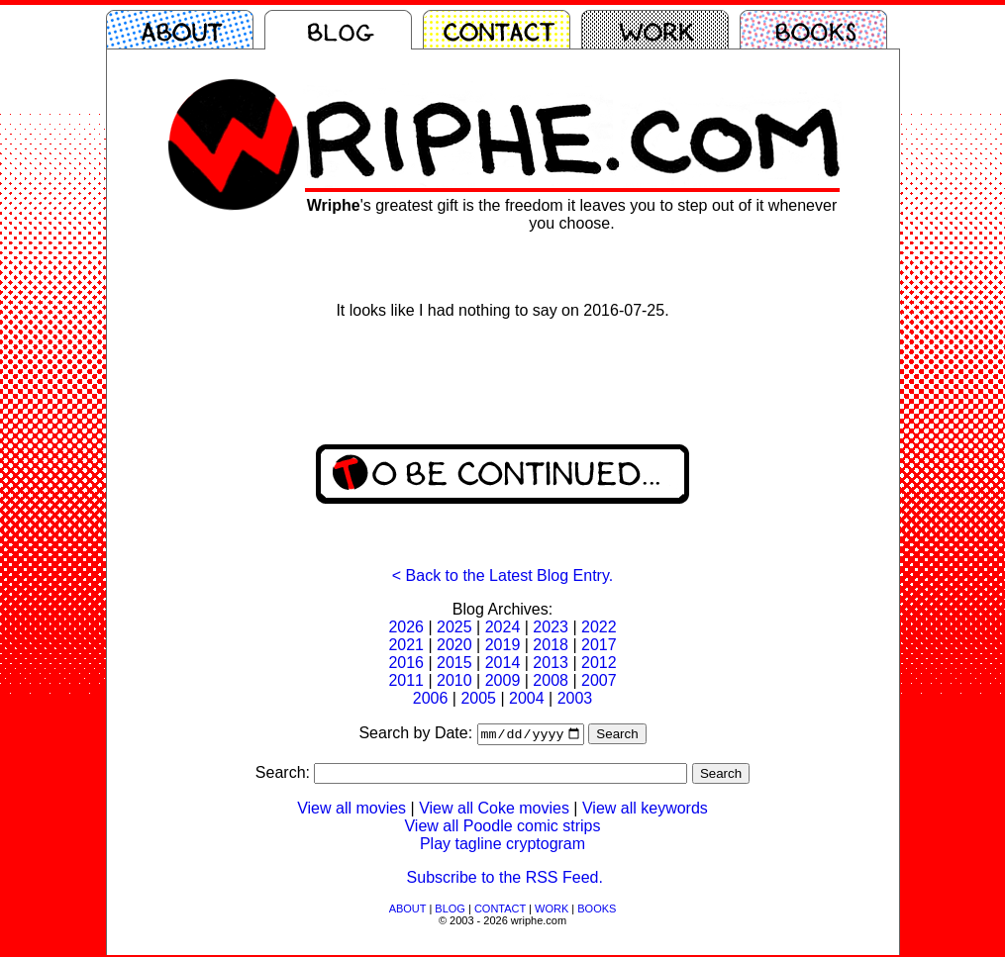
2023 (550, 627)
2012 (599, 662)
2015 (454, 662)
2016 (406, 662)
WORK (551, 910)
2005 (478, 698)
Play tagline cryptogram (502, 845)
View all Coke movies (494, 810)
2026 (406, 627)
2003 (575, 698)
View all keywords (645, 810)
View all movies (351, 810)
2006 (431, 698)
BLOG (450, 910)
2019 (503, 644)
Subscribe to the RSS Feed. (505, 879)
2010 (454, 680)
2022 (599, 627)
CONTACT (500, 910)
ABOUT (408, 910)
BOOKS (596, 910)
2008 (550, 680)
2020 (454, 644)
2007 (599, 680)
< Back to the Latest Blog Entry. (502, 575)
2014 (503, 662)
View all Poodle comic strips (502, 827)
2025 (454, 627)
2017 (599, 644)
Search (617, 735)
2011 (406, 680)
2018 (550, 644)
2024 (503, 627)
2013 (550, 662)
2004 (527, 698)
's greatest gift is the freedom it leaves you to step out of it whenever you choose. (572, 214)
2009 (503, 680)
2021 (406, 644)
